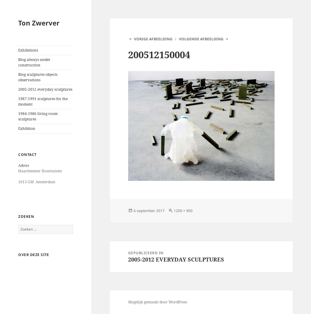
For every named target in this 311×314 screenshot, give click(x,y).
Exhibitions (28, 50)
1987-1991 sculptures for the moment (43, 101)
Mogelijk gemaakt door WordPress (157, 302)
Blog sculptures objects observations (37, 77)
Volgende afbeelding (201, 39)
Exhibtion (26, 128)
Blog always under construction (34, 62)
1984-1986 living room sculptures (38, 116)
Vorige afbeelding (153, 39)
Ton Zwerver (39, 22)
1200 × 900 (183, 210)
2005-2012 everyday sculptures (45, 89)
